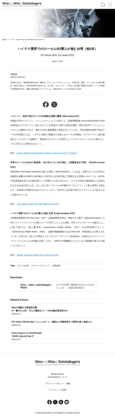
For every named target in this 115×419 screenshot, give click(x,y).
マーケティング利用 (57, 390)
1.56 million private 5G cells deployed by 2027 (38, 204)
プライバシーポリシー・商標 (57, 383)
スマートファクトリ (40, 265)
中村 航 (13, 74)
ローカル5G (23, 265)
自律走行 (56, 265)
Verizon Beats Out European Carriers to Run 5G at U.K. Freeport (47, 153)
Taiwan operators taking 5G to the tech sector (38, 255)
